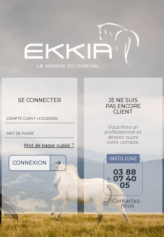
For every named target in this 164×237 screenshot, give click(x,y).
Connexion (29, 163)
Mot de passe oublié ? (49, 145)
